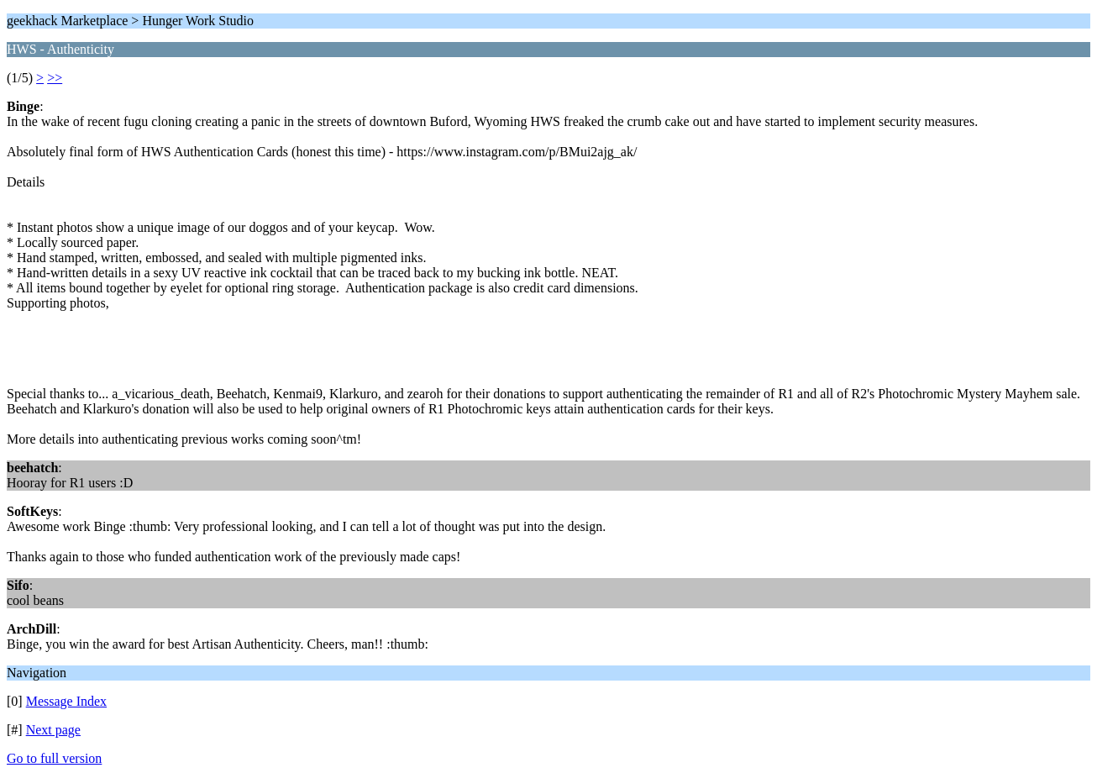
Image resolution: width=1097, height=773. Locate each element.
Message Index (66, 701)
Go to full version (54, 758)
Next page (53, 730)
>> (54, 78)
